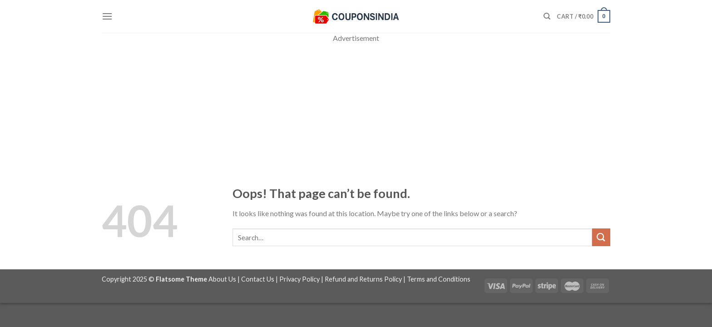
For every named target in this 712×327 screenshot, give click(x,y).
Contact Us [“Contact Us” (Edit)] (257, 279)
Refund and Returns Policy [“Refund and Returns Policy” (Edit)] (363, 279)
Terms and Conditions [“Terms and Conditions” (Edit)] (438, 279)
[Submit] (601, 237)
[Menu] (107, 16)
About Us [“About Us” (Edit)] (222, 279)
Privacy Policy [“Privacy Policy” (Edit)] (299, 279)
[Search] (547, 16)
